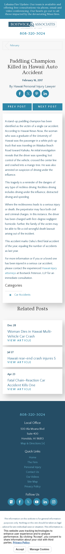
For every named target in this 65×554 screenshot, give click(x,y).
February (14, 45)
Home (32, 457)
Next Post (47, 106)
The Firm (32, 462)
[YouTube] (37, 502)
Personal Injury (32, 467)
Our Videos (32, 476)
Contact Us (32, 472)
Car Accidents (22, 294)
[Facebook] (20, 502)
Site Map (32, 481)
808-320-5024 (32, 33)
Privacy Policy (32, 486)
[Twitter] (28, 502)
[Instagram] (53, 502)
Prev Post (17, 106)
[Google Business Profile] (11, 502)
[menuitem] (32, 457)
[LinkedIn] (45, 502)
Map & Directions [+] (33, 443)
